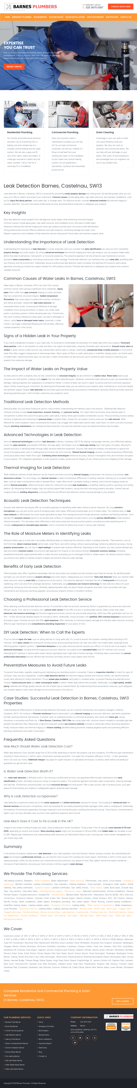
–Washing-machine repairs (50, 891)
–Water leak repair (122, 915)
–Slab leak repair (85, 915)
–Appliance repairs (42, 887)
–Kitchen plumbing (30, 912)
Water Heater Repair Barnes (15, 1065)
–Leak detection (67, 912)
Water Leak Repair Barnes (14, 1069)
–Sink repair (72, 915)
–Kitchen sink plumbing (49, 912)
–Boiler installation (42, 880)
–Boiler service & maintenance (100, 905)
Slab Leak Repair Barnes (13, 1060)
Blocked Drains (56, 17)
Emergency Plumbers (21, 17)
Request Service (14, 66)
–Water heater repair (103, 915)
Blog (40, 1052)
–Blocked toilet (85, 908)
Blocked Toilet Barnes (12, 1022)
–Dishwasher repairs (72, 891)
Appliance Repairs (95, 17)
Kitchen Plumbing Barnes (14, 1030)
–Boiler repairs (95, 887)
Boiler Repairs (40, 17)
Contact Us (125, 17)
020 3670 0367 (94, 7)
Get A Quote (123, 995)
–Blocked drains (58, 894)
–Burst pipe (111, 908)
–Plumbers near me (98, 912)
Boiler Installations (75, 17)
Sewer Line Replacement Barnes (16, 1043)
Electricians (112, 17)
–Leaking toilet (82, 912)
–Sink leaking (59, 915)
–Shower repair (45, 915)
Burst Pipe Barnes (11, 1026)
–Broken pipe (99, 908)
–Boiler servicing (76, 880)
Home (7, 17)
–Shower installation (29, 915)
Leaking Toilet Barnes (12, 1039)
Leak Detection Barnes (13, 1035)
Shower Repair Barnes (13, 1052)
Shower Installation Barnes (14, 1048)
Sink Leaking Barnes (12, 1056)
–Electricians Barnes (28, 908)
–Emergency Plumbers (60, 905)
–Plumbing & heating (117, 912)
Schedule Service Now (120, 6)
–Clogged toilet (124, 908)
